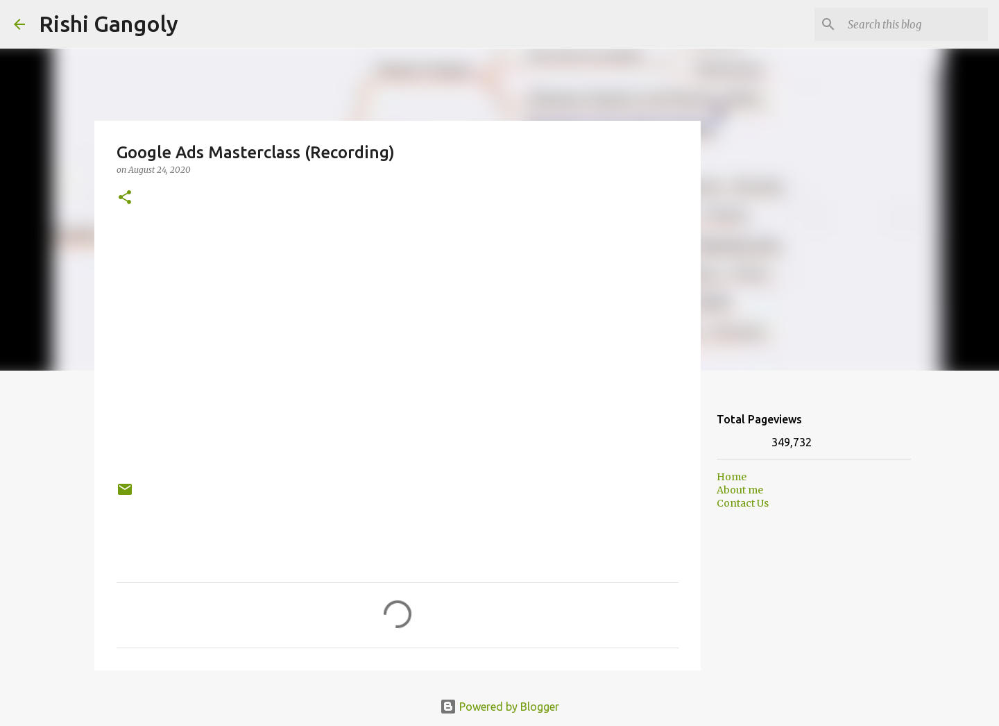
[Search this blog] (915, 24)
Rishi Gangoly (108, 23)
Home (731, 477)
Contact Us (743, 503)
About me (740, 490)
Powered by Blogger (499, 706)
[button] (125, 198)
